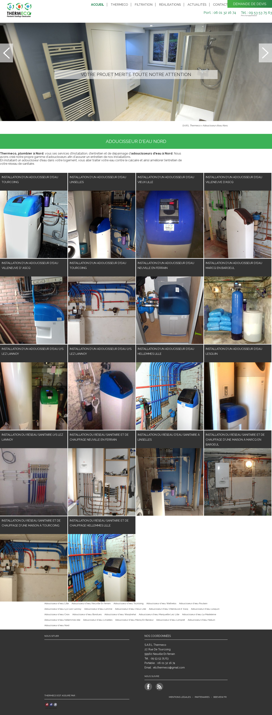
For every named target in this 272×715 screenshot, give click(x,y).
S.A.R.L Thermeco (191, 125)
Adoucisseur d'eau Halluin (201, 620)
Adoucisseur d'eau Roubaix (193, 603)
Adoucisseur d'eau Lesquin (205, 609)
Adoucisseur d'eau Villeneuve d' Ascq (168, 609)
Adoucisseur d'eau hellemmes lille (62, 620)
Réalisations (170, 4)
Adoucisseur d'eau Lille (56, 603)
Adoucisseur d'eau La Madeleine (199, 614)
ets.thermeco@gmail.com (169, 667)
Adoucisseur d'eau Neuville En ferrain (91, 603)
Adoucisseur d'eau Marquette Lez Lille (159, 614)
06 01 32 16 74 (166, 663)
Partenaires (202, 697)
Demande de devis (249, 4)
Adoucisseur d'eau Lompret (170, 620)
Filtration (143, 4)
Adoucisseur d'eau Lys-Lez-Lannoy (62, 609)
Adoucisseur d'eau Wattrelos (161, 603)
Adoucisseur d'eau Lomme (98, 609)
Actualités (197, 4)
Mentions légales (180, 697)
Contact (220, 4)
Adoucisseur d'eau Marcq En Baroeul (134, 620)
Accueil (97, 4)
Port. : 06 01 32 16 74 (220, 13)
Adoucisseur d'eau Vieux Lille (130, 609)
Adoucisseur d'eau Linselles (97, 620)
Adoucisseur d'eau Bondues (87, 614)
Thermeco (119, 4)
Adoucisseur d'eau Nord (215, 125)
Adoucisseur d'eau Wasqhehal (120, 614)
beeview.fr (220, 697)
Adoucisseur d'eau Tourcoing (129, 603)
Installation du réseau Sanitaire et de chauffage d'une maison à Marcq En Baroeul (235, 439)
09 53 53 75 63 (159, 658)
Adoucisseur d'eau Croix (57, 614)
